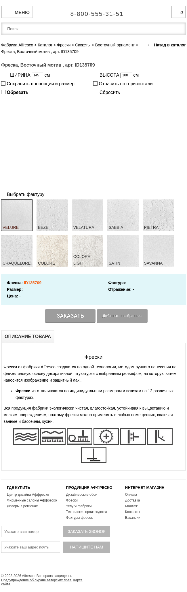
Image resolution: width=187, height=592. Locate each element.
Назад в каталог (170, 45)
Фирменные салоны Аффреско (32, 500)
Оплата (131, 495)
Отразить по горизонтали (123, 83)
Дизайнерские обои (81, 495)
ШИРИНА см (30, 75)
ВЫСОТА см (119, 75)
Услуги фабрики (78, 506)
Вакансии (132, 518)
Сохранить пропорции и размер (38, 83)
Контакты (132, 512)
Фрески (71, 500)
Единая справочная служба (94, 11)
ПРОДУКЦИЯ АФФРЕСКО (89, 487)
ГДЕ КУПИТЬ (18, 487)
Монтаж (131, 506)
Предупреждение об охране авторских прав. (36, 580)
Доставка (132, 500)
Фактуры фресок (79, 518)
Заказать (70, 316)
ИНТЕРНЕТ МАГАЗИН (145, 487)
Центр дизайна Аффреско (28, 495)
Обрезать (14, 92)
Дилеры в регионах (22, 506)
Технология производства (86, 512)
